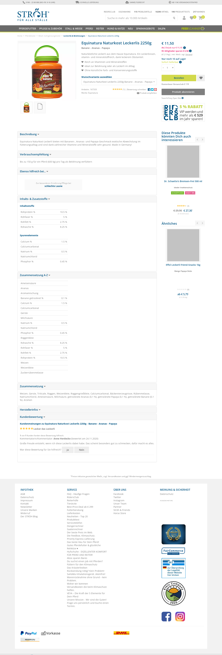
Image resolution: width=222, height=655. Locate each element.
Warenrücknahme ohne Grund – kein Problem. (87, 579)
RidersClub (73, 497)
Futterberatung (75, 510)
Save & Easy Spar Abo (173, 98)
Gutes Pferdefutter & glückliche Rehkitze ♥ (84, 547)
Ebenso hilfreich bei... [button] (34, 171)
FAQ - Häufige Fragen (78, 493)
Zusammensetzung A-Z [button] (35, 275)
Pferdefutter (30, 36)
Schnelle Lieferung (87, 2)
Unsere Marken (29, 510)
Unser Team (119, 503)
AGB (23, 493)
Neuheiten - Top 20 (77, 516)
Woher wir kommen (77, 583)
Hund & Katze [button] (116, 28)
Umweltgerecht (135, 2)
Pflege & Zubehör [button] (50, 28)
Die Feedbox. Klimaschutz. (81, 535)
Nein (81, 449)
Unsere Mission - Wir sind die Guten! (87, 599)
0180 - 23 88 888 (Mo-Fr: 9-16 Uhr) (39, 2)
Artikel (162, 11)
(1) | (120, 89)
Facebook (118, 493)
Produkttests (181, 11)
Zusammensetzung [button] (33, 386)
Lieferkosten (73, 513)
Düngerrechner (75, 526)
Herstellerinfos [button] (30, 409)
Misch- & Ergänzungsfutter (49, 36)
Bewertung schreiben (136, 89)
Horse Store (119, 513)
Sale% (161, 28)
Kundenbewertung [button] (32, 417)
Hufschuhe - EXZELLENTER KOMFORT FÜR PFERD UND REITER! (87, 553)
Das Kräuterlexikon (77, 567)
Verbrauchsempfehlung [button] (35, 154)
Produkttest (73, 519)
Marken (199, 11)
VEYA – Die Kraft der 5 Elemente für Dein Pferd (86, 595)
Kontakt (25, 503)
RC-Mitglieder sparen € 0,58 (177, 50)
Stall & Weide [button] (73, 28)
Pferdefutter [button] (27, 28)
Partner (117, 506)
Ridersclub (109, 11)
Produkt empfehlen (147, 93)
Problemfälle (143, 11)
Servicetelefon (74, 522)
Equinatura (93, 92)
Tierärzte (72, 503)
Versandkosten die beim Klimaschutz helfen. (87, 588)
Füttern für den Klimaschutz (82, 564)
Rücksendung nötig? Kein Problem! (85, 570)
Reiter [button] (100, 28)
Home (19, 36)
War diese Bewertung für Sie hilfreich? (40, 449)
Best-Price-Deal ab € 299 (80, 506)
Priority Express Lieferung (81, 538)
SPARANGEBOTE (145, 28)
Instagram (118, 500)
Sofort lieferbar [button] (172, 62)
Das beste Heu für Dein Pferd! (83, 542)
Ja (68, 449)
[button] (182, 18)
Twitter (117, 497)
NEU (130, 28)
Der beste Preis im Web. (80, 532)
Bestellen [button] (179, 77)
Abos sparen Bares (77, 558)
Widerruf (25, 513)
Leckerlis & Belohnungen (74, 36)
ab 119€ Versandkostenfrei (183, 2)
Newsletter (26, 506)
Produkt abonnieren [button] (183, 91)
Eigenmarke (125, 11)
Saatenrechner (75, 529)
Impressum (27, 500)
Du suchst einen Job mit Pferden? (85, 561)
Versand (188, 54)
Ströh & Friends (121, 510)
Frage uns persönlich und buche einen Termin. (88, 604)
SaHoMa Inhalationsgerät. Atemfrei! (86, 574)
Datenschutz (27, 497)
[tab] (87, 134)
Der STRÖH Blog (29, 516)
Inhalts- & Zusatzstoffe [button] (35, 199)
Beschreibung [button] (29, 134)
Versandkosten (114, 476)
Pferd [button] (89, 28)
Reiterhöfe (72, 500)
